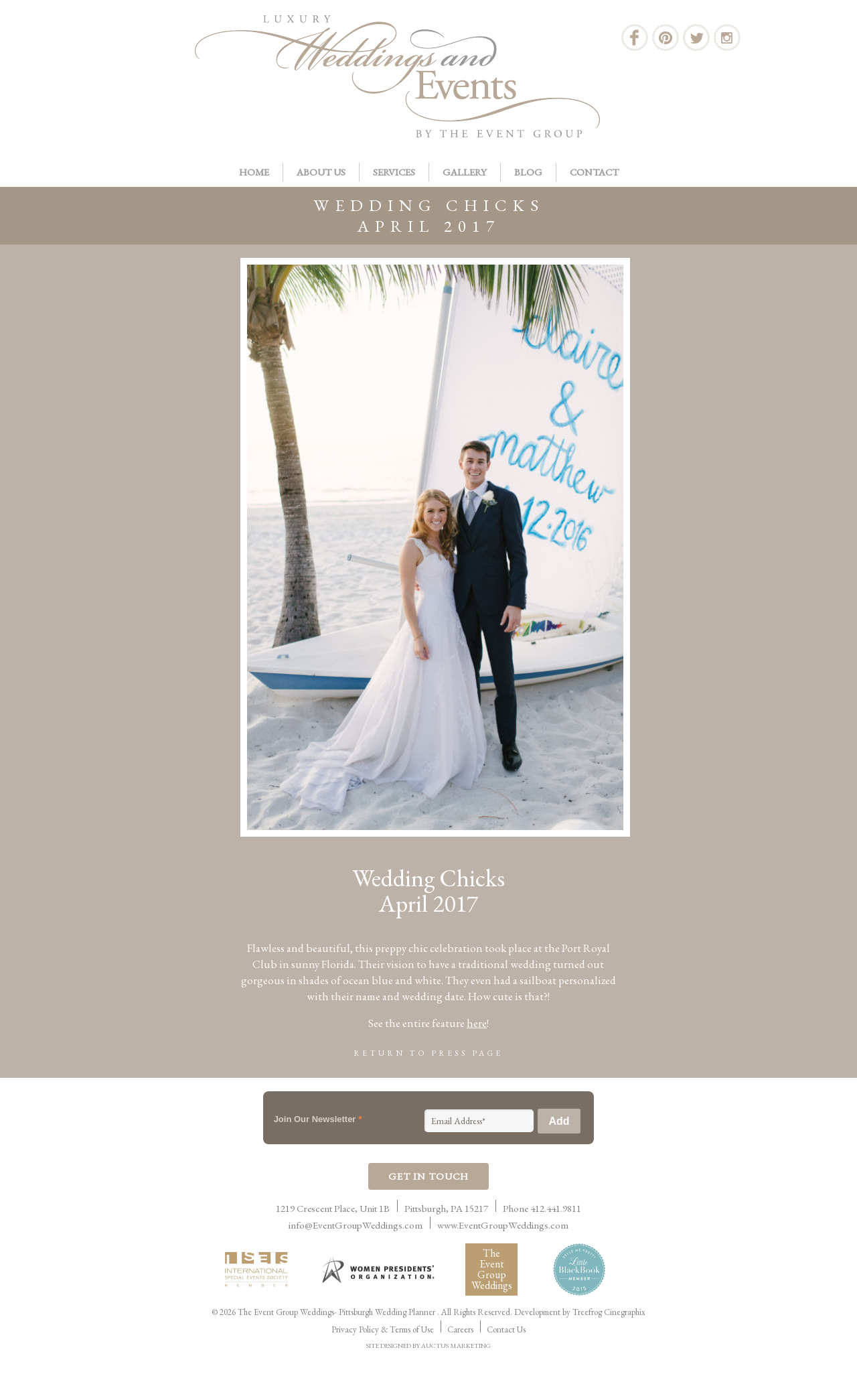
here (477, 1023)
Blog (528, 171)
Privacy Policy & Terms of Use (382, 1329)
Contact (594, 171)
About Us (321, 171)
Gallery (465, 171)
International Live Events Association (259, 1269)
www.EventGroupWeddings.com (502, 1225)
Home (254, 171)
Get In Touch (428, 1176)
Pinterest (665, 37)
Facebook (634, 37)
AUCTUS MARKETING (456, 1345)
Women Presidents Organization (380, 1270)
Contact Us (506, 1329)
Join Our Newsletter (318, 1119)
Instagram (727, 37)
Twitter (696, 37)
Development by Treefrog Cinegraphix (579, 1312)
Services (394, 171)
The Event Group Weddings (491, 1269)
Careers (460, 1329)
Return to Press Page (428, 1053)
